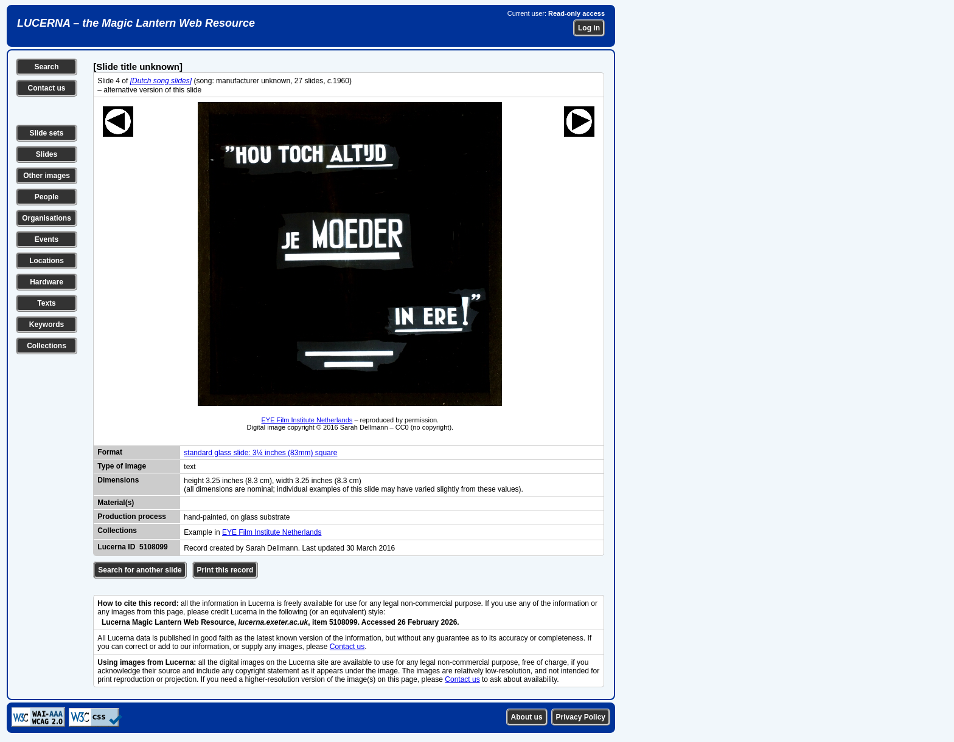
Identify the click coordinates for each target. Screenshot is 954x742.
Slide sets (46, 133)
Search (46, 67)
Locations (46, 260)
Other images (46, 175)
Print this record (225, 570)
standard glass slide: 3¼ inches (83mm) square (260, 452)
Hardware (46, 282)
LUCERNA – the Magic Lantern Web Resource (136, 23)
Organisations (46, 218)
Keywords (46, 324)
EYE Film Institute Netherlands (307, 420)
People (46, 197)
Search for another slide (139, 570)
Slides (46, 154)
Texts (46, 303)
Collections (46, 346)
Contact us (46, 88)
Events (46, 239)
